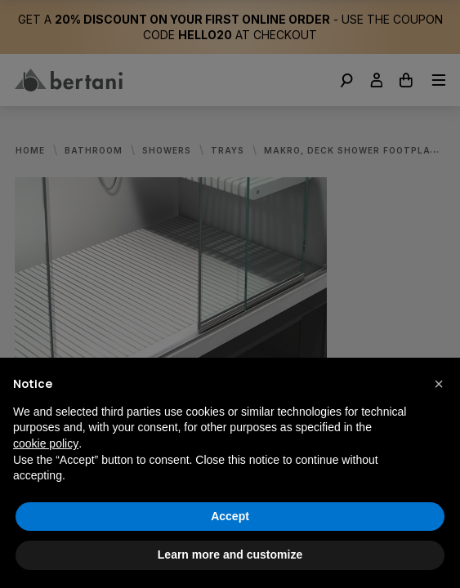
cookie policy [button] (45, 443)
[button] (439, 384)
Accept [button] (230, 516)
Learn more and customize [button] (230, 554)
